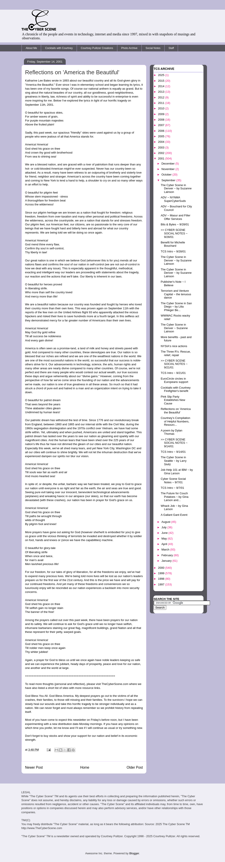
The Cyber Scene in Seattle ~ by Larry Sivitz (173, 461)
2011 (161, 103)
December (168, 163)
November (168, 169)
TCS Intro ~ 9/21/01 (173, 373)
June (165, 532)
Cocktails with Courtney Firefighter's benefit (176, 389)
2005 (161, 136)
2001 (161, 158)
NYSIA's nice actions (174, 346)
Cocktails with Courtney (59, 48)
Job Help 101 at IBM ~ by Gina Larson (177, 471)
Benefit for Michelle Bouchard (173, 244)
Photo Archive (129, 48)
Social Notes (153, 48)
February (167, 555)
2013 (161, 91)
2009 (161, 114)
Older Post (135, 767)
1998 (161, 578)
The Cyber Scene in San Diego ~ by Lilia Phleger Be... (176, 307)
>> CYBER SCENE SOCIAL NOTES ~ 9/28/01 (174, 233)
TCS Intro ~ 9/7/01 (172, 487)
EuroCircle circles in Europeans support (174, 380)
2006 (161, 130)
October (166, 174)
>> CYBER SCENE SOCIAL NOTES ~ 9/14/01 (174, 443)
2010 (161, 108)
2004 (161, 141)
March (165, 549)
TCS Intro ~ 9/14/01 (173, 451)
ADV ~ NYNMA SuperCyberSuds (173, 199)
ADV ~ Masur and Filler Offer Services (175, 217)
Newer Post (34, 767)
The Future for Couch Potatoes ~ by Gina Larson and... (174, 497)
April (164, 544)
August (166, 521)
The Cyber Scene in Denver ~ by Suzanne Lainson (176, 188)
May (164, 538)
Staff (171, 48)
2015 (161, 80)
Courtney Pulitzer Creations (97, 48)
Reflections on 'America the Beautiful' (176, 410)
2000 (161, 567)
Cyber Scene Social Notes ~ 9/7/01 (173, 480)
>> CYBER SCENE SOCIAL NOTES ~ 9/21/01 (174, 364)
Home (84, 767)
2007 (161, 125)
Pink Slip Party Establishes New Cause (173, 400)
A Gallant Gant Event (174, 514)
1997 (161, 584)
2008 (161, 119)
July (164, 527)
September (168, 180)
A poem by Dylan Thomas (171, 432)
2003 (161, 147)
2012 (161, 97)
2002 (161, 153)
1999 (161, 573)
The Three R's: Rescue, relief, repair (176, 353)
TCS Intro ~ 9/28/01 (173, 251)
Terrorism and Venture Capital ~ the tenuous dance (176, 294)
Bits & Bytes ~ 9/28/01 (175, 224)
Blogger (134, 853)
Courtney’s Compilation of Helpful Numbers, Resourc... (175, 421)
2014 (161, 86)
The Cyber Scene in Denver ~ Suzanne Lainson (174, 328)
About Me (31, 48)
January (166, 560)
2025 (161, 75)
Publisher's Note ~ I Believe (173, 283)
